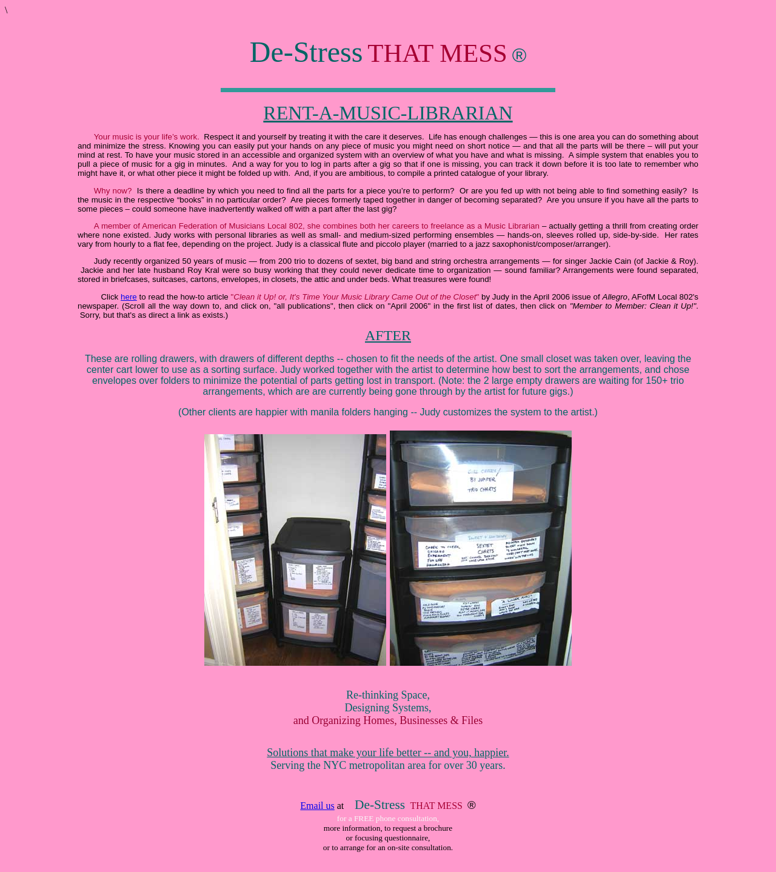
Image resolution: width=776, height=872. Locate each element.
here (129, 296)
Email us (317, 805)
